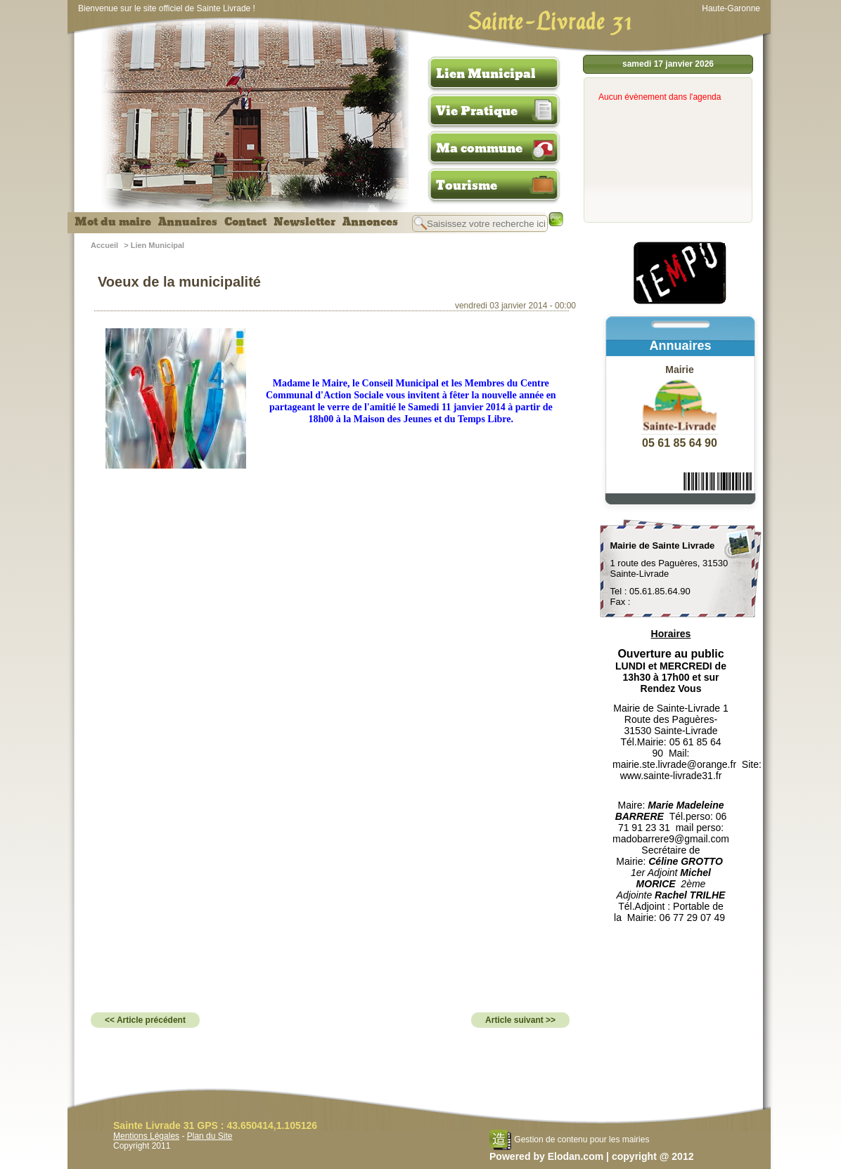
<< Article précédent (145, 1020)
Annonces (370, 222)
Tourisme (466, 185)
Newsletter (304, 222)
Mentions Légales (146, 1136)
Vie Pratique (477, 111)
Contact (245, 222)
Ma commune (479, 148)
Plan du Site (210, 1136)
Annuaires (187, 222)
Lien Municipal (486, 74)
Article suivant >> (520, 1020)
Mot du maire (113, 222)
